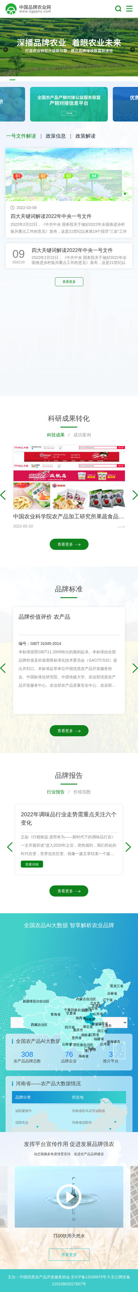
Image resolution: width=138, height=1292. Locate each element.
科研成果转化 (69, 418)
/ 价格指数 (78, 792)
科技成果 (56, 435)
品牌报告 (69, 775)
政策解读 (86, 136)
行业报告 (56, 792)
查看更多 (69, 282)
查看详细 (32, 864)
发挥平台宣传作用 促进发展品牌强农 (69, 1144)
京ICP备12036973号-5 (90, 1277)
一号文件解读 (21, 136)
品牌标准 (69, 589)
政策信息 (56, 136)
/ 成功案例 (78, 435)
